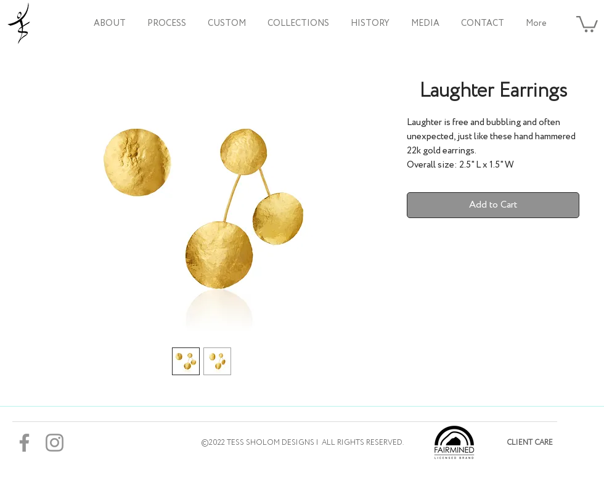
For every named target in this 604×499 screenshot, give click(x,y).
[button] (298, 23)
